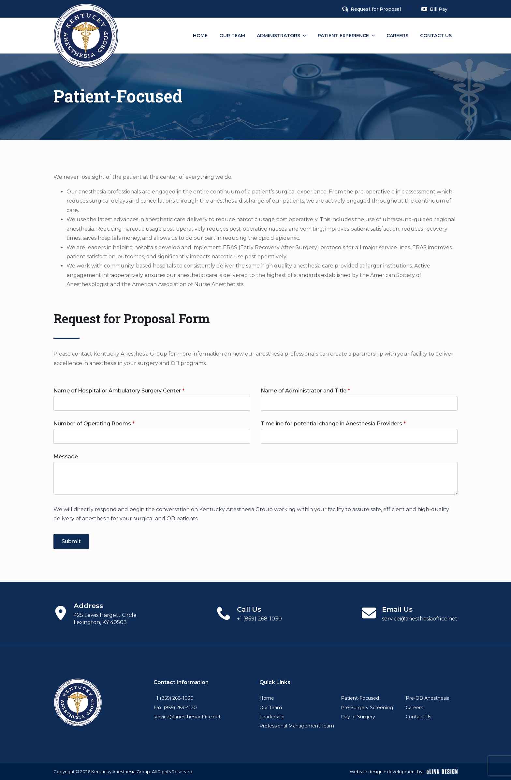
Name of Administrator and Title (305, 390)
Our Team (232, 35)
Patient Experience (343, 35)
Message (65, 456)
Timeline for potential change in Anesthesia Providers (333, 423)
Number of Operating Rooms (94, 423)
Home (200, 35)
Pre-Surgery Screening (367, 708)
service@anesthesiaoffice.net (420, 619)
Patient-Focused (360, 698)
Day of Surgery (358, 717)
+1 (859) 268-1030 (259, 619)
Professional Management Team (296, 726)
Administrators (278, 35)
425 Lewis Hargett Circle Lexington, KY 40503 (105, 618)
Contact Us (436, 35)
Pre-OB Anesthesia (427, 698)
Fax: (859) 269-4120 (175, 708)
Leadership (272, 717)
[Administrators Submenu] (306, 35)
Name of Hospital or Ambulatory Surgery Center (118, 390)
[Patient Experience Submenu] (375, 35)
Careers (397, 35)
